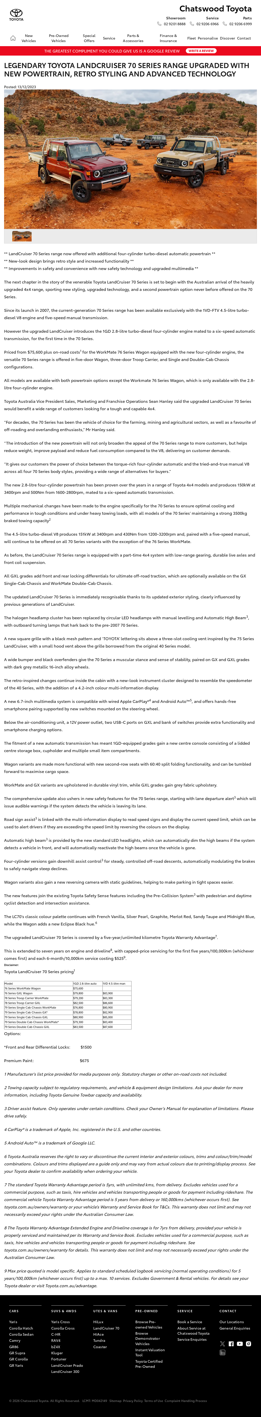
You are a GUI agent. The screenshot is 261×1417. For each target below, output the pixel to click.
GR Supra (17, 1352)
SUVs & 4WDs (63, 1311)
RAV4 (56, 1340)
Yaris (13, 1321)
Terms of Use (153, 1400)
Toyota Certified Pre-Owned (149, 1364)
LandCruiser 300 (65, 1371)
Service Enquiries (192, 1339)
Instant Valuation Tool (150, 1352)
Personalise (208, 38)
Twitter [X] (222, 1344)
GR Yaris (16, 1365)
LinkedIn (222, 1352)
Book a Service (189, 1321)
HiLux (98, 1321)
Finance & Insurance (168, 38)
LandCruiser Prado (67, 1365)
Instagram (248, 1344)
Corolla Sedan (21, 1334)
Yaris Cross (60, 1321)
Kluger (57, 1352)
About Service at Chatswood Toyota (193, 1330)
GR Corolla (18, 1358)
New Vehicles (29, 38)
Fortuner (58, 1358)
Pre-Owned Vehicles (59, 38)
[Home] (13, 38)
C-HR (56, 1334)
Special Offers (89, 38)
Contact (244, 38)
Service (109, 38)
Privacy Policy (133, 1400)
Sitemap (115, 1400)
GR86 (14, 1346)
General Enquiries (234, 1328)
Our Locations (231, 1321)
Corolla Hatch (21, 1328)
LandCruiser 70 (106, 1328)
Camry (14, 1340)
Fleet (191, 38)
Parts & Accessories (133, 38)
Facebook (231, 1344)
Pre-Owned (146, 1311)
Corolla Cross (63, 1328)
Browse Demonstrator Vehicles (147, 1338)
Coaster (100, 1346)
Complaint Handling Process (186, 1400)
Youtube (240, 1344)
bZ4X (55, 1346)
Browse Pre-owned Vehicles (148, 1324)
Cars (14, 1311)
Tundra (99, 1340)
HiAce (98, 1334)
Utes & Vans (105, 1311)
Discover (227, 38)
